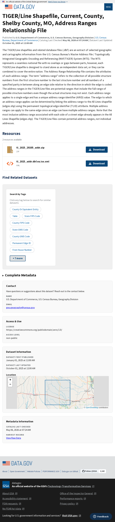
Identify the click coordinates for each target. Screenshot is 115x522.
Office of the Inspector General (78, 493)
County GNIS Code (21, 236)
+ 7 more (18, 258)
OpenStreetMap (92, 408)
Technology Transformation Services (71, 486)
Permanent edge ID (21, 243)
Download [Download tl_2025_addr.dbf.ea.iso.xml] (97, 163)
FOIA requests (11, 503)
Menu (108, 7)
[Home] (20, 6)
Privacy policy (69, 503)
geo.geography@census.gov (20, 307)
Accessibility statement (16, 498)
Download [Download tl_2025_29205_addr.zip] (97, 149)
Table (15, 216)
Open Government (17, 471)
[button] (10, 380)
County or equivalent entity (25, 209)
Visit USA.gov (71, 515)
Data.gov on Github (70, 471)
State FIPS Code (32, 216)
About (4, 471)
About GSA (10, 493)
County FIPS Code (20, 222)
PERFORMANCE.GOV (51, 471)
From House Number (22, 249)
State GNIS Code (20, 229)
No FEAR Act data (13, 508)
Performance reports (73, 498)
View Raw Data (13, 437)
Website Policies (33, 471)
